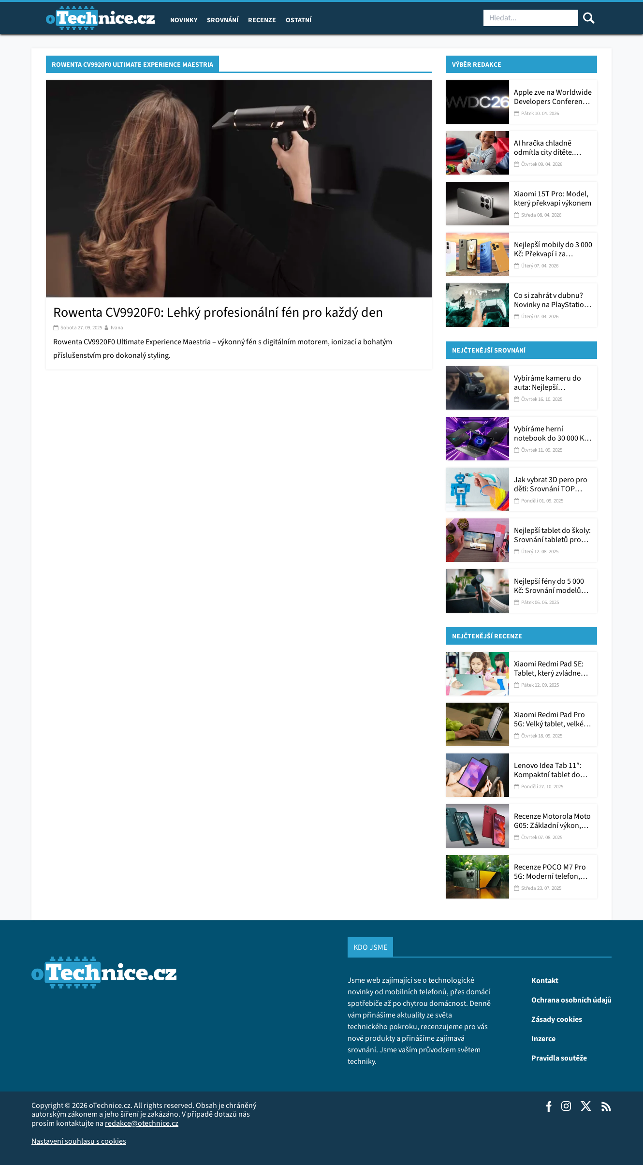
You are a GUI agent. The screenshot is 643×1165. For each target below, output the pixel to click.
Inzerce (543, 1038)
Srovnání (222, 19)
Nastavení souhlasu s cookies (78, 1141)
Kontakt (544, 980)
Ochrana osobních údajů (571, 999)
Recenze (262, 19)
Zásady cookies (556, 1019)
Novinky (183, 19)
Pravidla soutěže (559, 1057)
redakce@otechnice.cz (141, 1123)
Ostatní (298, 19)
